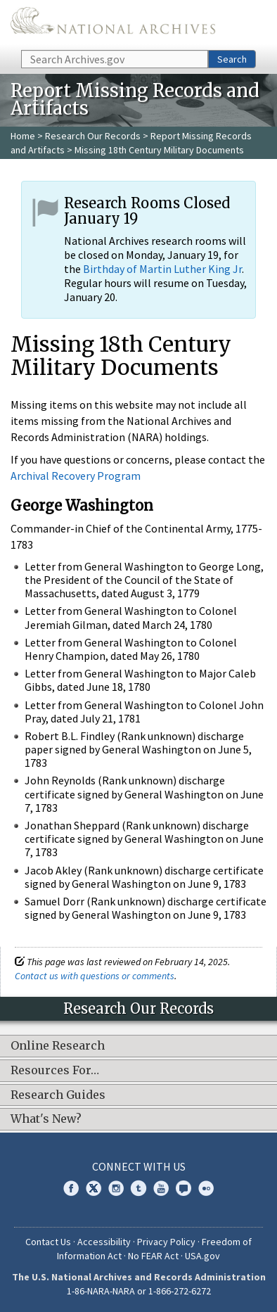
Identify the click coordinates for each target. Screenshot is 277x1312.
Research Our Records (93, 135)
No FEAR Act (153, 1255)
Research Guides (58, 1095)
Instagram (116, 1188)
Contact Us (48, 1241)
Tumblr (138, 1188)
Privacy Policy (166, 1241)
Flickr (206, 1188)
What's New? (46, 1119)
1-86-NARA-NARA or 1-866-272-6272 (139, 1291)
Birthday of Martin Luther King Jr (162, 269)
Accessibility (104, 1241)
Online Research (58, 1046)
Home (23, 135)
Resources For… (55, 1070)
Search (232, 59)
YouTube (161, 1188)
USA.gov (202, 1255)
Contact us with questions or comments (94, 975)
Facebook (71, 1188)
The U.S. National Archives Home (113, 24)
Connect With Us (139, 1166)
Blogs (183, 1188)
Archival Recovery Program (76, 476)
